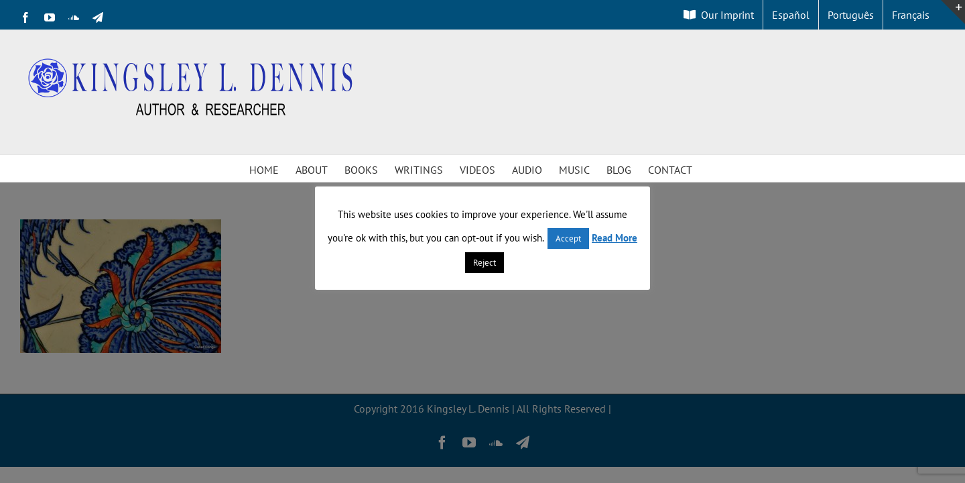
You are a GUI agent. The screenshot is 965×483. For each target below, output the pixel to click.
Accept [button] (568, 238)
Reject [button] (484, 262)
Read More (614, 237)
